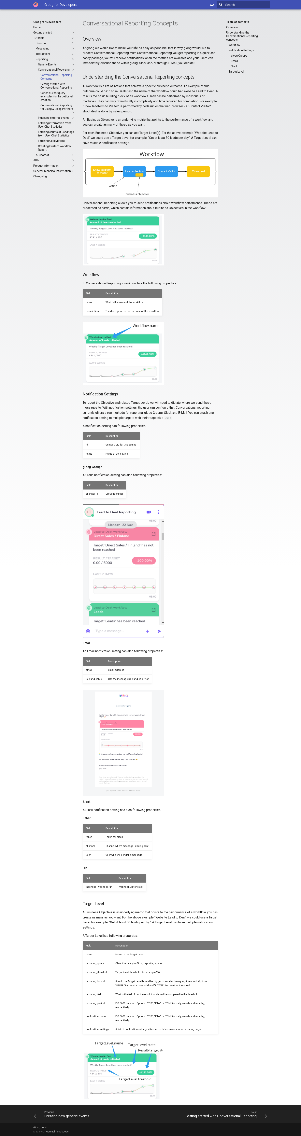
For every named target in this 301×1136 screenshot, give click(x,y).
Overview (232, 27)
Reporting (55, 59)
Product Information (54, 165)
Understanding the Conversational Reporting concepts (242, 36)
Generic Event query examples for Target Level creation (56, 96)
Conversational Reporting (56, 69)
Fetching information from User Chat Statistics (54, 124)
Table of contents (237, 21)
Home (37, 27)
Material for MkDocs (57, 1131)
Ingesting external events (56, 118)
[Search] (247, 4)
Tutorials (54, 38)
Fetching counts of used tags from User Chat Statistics (56, 133)
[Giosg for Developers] (36, 5)
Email (234, 61)
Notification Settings (241, 50)
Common (55, 43)
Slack (234, 66)
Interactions (55, 54)
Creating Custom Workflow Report (54, 148)
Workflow (234, 45)
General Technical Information (54, 171)
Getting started (54, 32)
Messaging (55, 48)
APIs (54, 160)
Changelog (40, 176)
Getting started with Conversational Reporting (56, 85)
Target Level (236, 71)
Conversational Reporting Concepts (56, 76)
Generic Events (56, 64)
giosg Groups (239, 55)
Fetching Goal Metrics (51, 140)
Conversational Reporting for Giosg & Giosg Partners (57, 109)
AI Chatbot (55, 155)
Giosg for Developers (47, 21)
